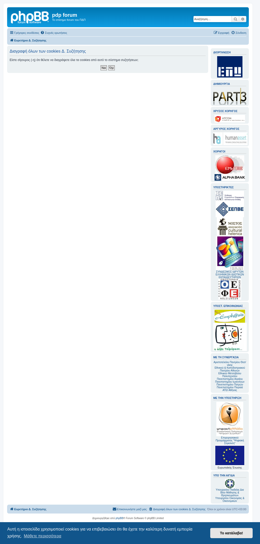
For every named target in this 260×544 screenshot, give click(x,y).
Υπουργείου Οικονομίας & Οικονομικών (230, 499)
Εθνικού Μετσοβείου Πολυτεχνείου (229, 375)
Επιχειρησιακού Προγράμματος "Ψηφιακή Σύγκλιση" (230, 423)
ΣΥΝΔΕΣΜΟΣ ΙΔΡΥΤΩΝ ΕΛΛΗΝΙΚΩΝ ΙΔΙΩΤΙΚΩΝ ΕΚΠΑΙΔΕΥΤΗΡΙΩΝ (230, 274)
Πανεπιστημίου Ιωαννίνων (229, 381)
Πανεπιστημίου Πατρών (230, 384)
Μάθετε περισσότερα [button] (42, 536)
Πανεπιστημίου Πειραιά (230, 387)
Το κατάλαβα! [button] (231, 533)
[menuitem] (53, 33)
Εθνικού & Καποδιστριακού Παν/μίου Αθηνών (230, 369)
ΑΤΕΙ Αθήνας (229, 390)
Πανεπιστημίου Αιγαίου (229, 379)
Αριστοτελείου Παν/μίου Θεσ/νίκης (230, 363)
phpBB (119, 518)
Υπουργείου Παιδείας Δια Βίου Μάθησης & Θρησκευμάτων (230, 492)
